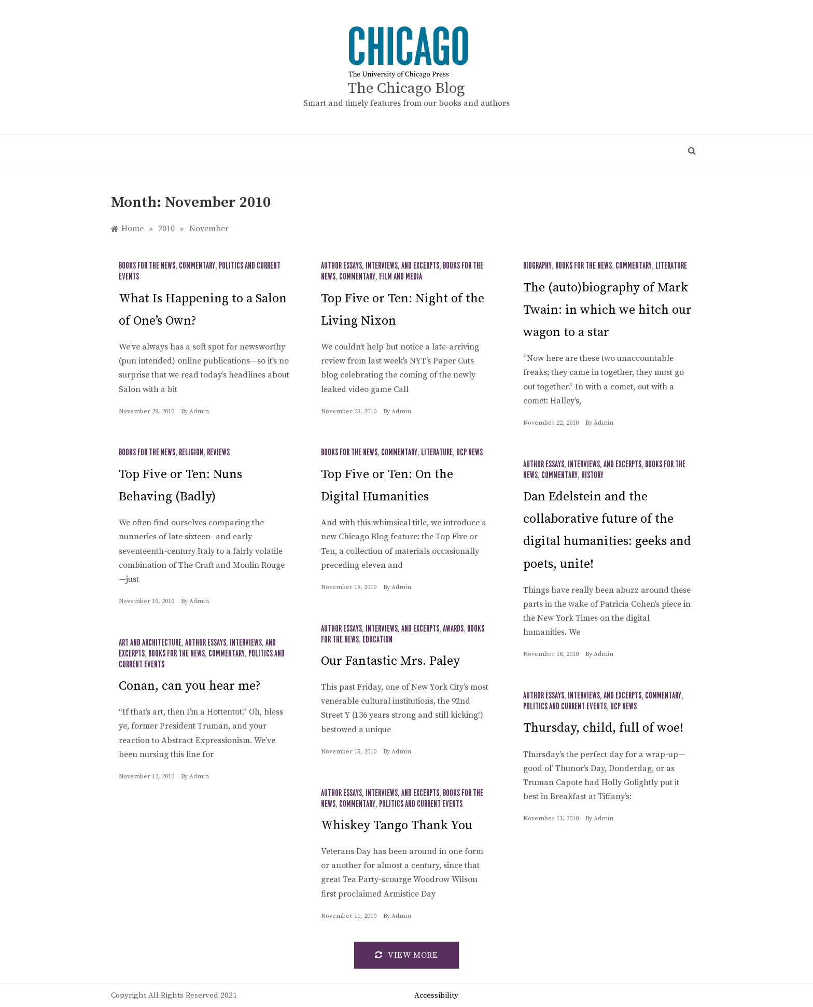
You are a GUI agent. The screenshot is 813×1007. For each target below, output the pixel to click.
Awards (453, 629)
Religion (191, 453)
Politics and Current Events (565, 707)
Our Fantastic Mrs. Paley (390, 661)
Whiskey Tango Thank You (396, 825)
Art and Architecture (150, 643)
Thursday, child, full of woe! (603, 728)
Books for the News (147, 266)
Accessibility (436, 995)
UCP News (469, 453)
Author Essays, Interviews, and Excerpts (380, 266)
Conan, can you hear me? (190, 686)
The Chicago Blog (406, 88)
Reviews (218, 453)
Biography (537, 266)
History (592, 475)
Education (377, 640)
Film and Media (400, 277)
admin (199, 411)
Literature (671, 266)
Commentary (197, 266)
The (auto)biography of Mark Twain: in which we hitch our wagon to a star (607, 310)
